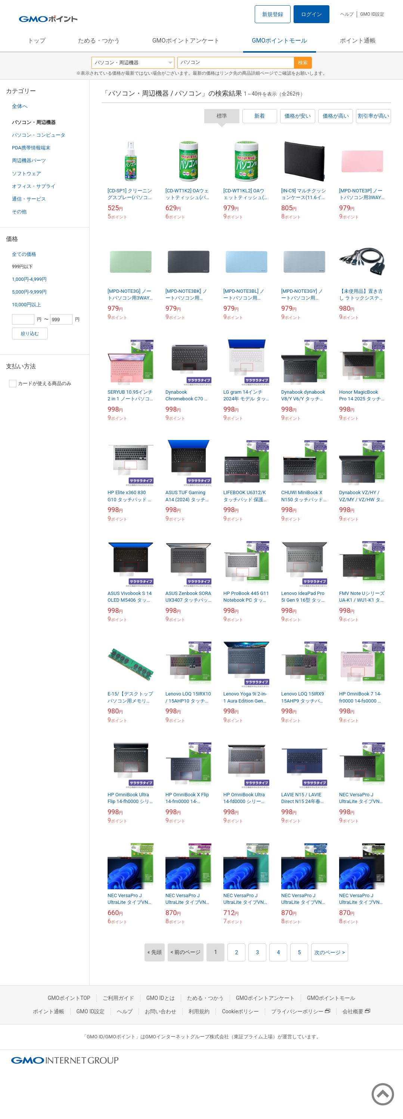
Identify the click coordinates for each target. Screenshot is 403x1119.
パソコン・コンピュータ (38, 135)
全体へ (20, 106)
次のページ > (329, 952)
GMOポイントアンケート (186, 40)
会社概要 (356, 1011)
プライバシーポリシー (300, 1011)
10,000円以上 (26, 304)
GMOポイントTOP (69, 998)
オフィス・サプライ (34, 186)
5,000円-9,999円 (29, 292)
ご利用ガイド (118, 998)
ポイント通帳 (358, 40)
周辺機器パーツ (29, 160)
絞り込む (30, 333)
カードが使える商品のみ (40, 383)
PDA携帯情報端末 (31, 148)
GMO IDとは (160, 998)
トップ (37, 40)
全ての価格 (24, 254)
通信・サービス (29, 199)
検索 (303, 62)
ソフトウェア (26, 173)
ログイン (311, 14)
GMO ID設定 (372, 14)
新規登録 (272, 14)
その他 (19, 211)
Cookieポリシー (240, 1011)
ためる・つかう (99, 40)
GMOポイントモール (279, 40)
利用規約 (199, 1011)
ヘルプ (347, 14)
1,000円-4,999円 (29, 279)
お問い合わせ (160, 1011)
